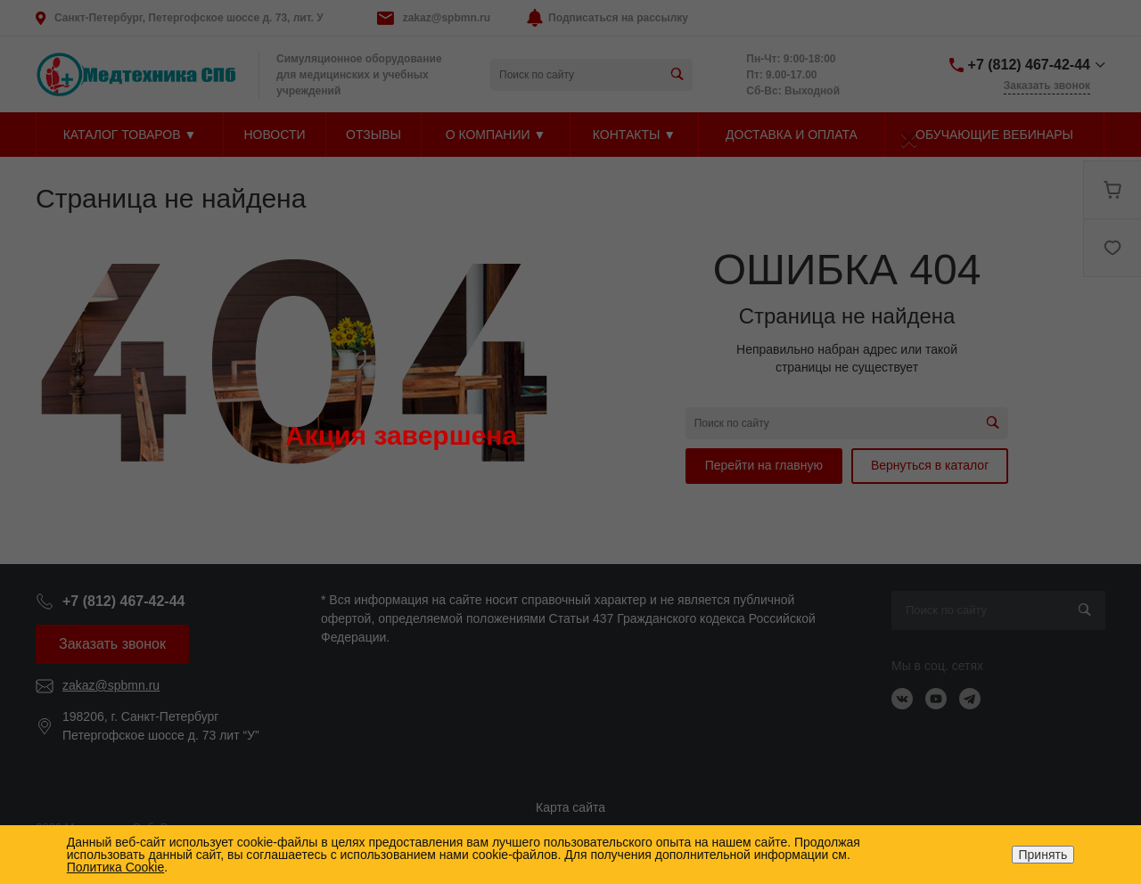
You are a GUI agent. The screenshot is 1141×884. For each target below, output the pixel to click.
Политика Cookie (115, 867)
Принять (1043, 854)
